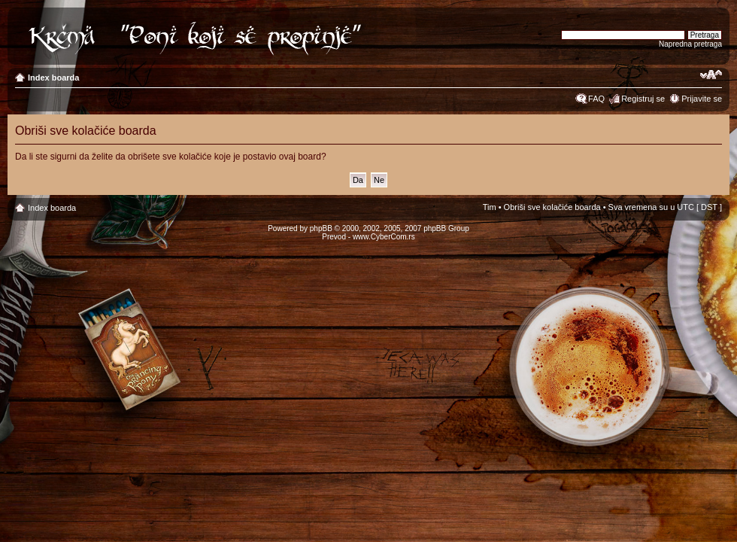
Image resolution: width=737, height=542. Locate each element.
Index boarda (53, 77)
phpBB (321, 228)
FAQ (596, 98)
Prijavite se (701, 98)
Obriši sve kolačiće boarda (552, 207)
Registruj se (643, 98)
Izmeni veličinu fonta (711, 74)
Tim (489, 207)
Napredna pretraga (690, 44)
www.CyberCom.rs (384, 237)
